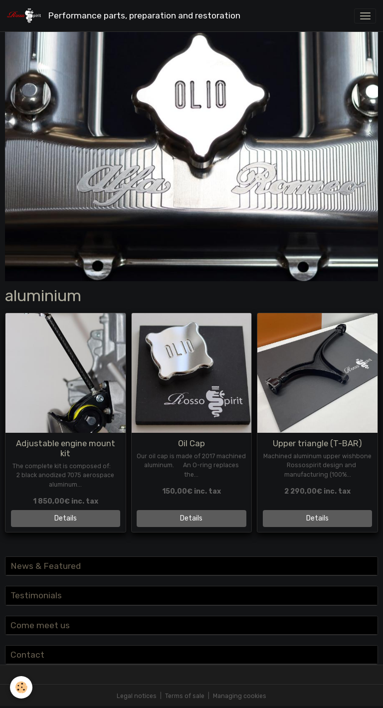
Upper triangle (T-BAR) (317, 443)
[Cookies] (21, 687)
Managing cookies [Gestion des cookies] (239, 696)
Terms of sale (184, 696)
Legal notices (137, 696)
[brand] (125, 15)
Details (65, 518)
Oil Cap (191, 443)
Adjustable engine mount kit (65, 448)
